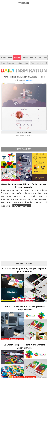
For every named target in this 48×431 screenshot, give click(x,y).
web (24, 2)
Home (3, 57)
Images (17, 57)
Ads (32, 63)
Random (10, 63)
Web (26, 63)
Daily (10, 57)
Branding (24, 80)
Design (25, 57)
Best (3, 63)
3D (36, 57)
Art (31, 57)
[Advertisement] (24, 30)
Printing (39, 63)
